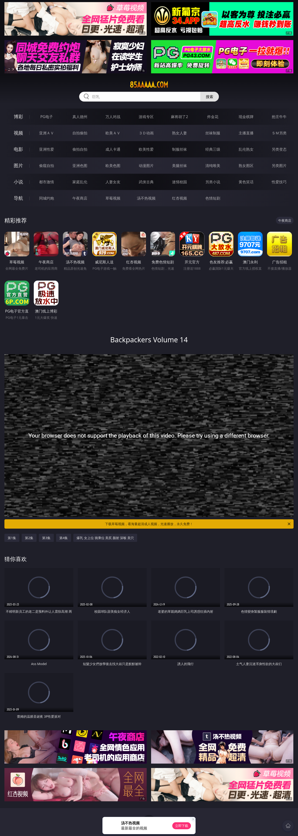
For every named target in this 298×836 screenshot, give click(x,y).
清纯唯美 (212, 165)
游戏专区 (146, 116)
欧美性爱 (146, 149)
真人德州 (79, 116)
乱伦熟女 (246, 149)
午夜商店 (79, 198)
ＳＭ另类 (279, 133)
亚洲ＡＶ (46, 133)
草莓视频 (112, 198)
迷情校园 (179, 181)
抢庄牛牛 (279, 116)
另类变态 (279, 149)
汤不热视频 (146, 198)
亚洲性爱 (46, 149)
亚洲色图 (79, 165)
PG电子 (46, 116)
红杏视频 (179, 198)
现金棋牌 (246, 116)
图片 (18, 165)
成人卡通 (112, 149)
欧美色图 (112, 165)
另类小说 (212, 181)
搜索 (209, 96)
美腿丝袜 (179, 165)
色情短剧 (212, 198)
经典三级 (212, 149)
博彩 (18, 116)
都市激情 (46, 181)
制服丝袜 (179, 149)
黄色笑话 (246, 181)
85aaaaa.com (149, 84)
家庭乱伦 (79, 181)
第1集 (12, 538)
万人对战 (112, 116)
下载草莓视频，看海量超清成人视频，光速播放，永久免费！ (198, 524)
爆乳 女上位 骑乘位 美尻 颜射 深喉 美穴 (105, 538)
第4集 (63, 538)
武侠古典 (146, 181)
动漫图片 (146, 165)
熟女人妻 (179, 133)
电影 (18, 149)
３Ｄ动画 (146, 133)
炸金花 (212, 116)
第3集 (46, 538)
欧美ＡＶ (112, 133)
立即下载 (181, 825)
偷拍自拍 (79, 149)
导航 (18, 198)
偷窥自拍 (46, 165)
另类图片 (279, 165)
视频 (18, 133)
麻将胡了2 (179, 116)
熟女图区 (246, 165)
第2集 (29, 538)
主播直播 (246, 133)
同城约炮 (46, 198)
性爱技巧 (279, 181)
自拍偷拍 (79, 133)
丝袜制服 (212, 133)
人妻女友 (112, 181)
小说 (18, 182)
